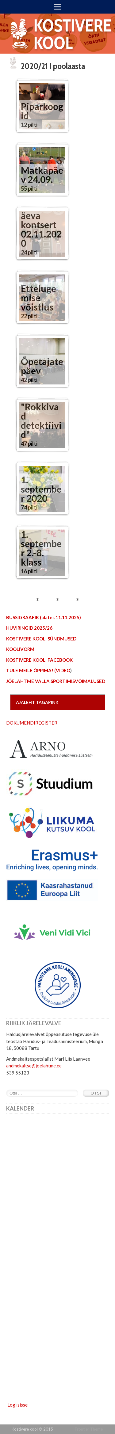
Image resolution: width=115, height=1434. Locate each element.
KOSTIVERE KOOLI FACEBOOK (39, 660)
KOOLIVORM (20, 649)
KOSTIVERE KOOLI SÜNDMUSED (41, 638)
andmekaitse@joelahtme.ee (34, 1065)
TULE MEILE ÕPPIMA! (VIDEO (38, 670)
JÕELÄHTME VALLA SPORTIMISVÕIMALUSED (55, 681)
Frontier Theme (89, 1429)
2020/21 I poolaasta (53, 66)
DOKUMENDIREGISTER (31, 722)
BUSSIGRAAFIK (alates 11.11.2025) (43, 617)
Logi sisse (17, 1405)
